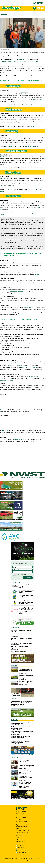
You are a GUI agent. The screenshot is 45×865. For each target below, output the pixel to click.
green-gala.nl (38, 274)
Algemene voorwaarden (22, 832)
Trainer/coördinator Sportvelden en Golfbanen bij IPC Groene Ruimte (26, 602)
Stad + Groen (26, 61)
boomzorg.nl (36, 858)
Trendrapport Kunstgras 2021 (29, 367)
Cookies (18, 839)
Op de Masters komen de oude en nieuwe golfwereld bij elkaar (21, 727)
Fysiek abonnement (21, 817)
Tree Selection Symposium (29, 293)
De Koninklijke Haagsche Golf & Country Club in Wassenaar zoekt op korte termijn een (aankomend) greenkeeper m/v (26, 609)
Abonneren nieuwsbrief (22, 826)
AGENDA (14, 665)
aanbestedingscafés (29, 307)
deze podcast (4, 430)
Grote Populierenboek (19, 365)
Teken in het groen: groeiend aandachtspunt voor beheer (26, 766)
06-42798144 (21, 850)
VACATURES (15, 582)
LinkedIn (32, 104)
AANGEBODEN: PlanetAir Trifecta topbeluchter (19, 647)
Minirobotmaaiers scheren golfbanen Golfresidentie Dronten (20, 741)
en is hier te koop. (33, 376)
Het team (18, 828)
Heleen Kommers (34, 184)
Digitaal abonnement (21, 825)
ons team (19, 76)
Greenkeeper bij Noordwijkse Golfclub (26, 596)
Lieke (40, 369)
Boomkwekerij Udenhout (16, 291)
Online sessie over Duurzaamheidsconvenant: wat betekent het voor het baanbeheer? (25, 670)
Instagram (32, 189)
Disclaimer (18, 834)
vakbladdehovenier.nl (9, 860)
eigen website (8, 104)
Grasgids (7, 365)
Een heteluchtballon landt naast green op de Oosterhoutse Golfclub (21, 722)
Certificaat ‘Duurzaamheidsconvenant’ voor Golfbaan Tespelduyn (22, 732)
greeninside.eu (32, 860)
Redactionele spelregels (22, 830)
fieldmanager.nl (9, 858)
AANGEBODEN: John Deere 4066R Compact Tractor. (21, 639)
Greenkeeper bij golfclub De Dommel (26, 585)
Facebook (28, 146)
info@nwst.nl (21, 845)
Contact (18, 823)
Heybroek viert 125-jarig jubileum (25, 771)
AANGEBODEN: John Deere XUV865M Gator (21, 635)
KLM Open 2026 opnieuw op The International (25, 682)
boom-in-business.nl (21, 860)
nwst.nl (39, 860)
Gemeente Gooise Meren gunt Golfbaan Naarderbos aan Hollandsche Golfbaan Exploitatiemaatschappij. (21, 703)
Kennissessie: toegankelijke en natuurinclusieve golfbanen (26, 677)
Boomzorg (10, 61)
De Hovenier (35, 61)
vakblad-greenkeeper (23, 852)
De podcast (3, 410)
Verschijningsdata (20, 841)
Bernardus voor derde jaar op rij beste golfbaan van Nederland (20, 737)
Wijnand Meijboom (37, 99)
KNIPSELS (14, 719)
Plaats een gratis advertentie (18, 651)
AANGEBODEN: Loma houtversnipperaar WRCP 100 (21, 631)
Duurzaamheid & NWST (22, 821)
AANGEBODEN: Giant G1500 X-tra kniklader (22, 643)
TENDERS (14, 699)
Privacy (18, 837)
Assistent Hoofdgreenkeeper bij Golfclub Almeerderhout (26, 590)
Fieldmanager (3, 61)
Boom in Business (18, 61)
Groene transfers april (24, 760)
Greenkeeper (22, 59)
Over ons (18, 819)
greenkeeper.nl (18, 858)
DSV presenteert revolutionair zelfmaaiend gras (25, 777)
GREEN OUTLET (16, 628)
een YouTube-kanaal (19, 439)
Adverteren (19, 835)
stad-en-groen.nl (27, 858)
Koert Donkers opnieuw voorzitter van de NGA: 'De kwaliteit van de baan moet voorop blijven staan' (26, 784)
